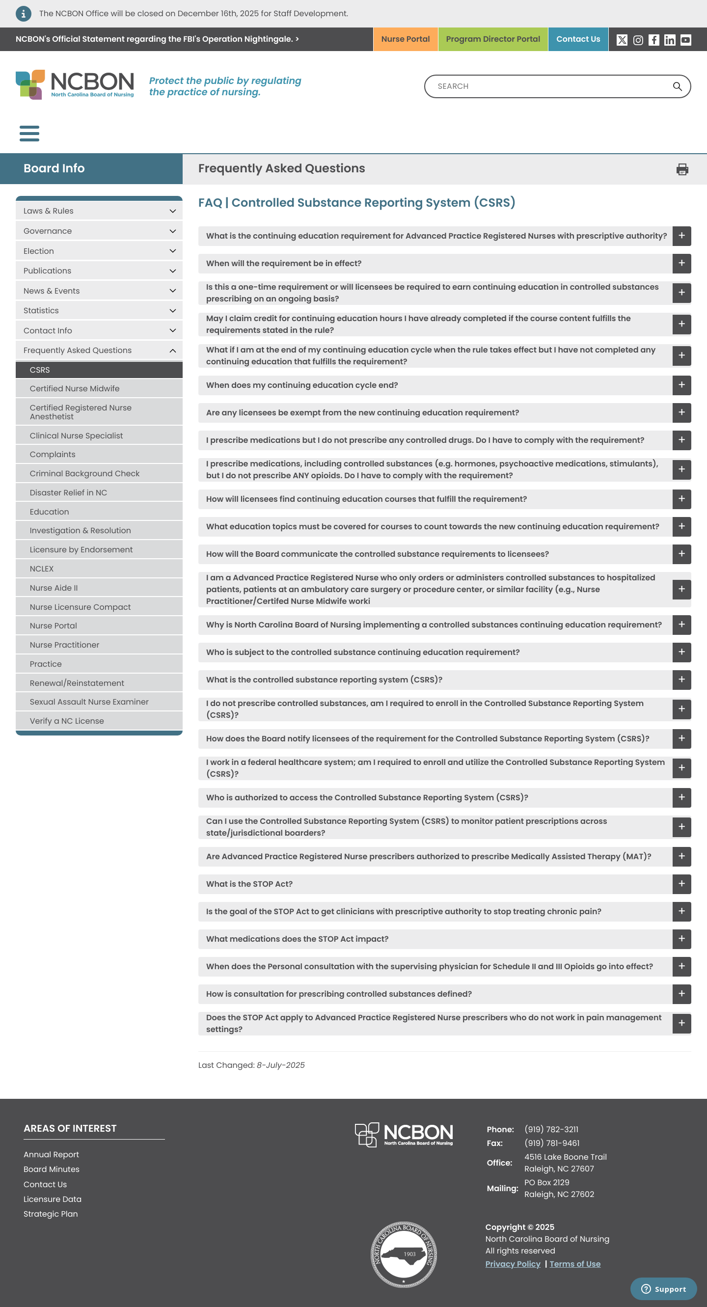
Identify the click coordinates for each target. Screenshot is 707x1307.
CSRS (40, 362)
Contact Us (578, 39)
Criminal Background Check (85, 465)
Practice (46, 656)
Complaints (53, 446)
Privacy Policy (513, 1256)
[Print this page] (682, 161)
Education (49, 504)
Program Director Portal (493, 39)
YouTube (685, 39)
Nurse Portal (405, 39)
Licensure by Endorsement (81, 541)
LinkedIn (669, 39)
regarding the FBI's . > (157, 39)
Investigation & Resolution (80, 522)
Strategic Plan (51, 1206)
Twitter (622, 39)
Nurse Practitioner (65, 637)
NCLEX (42, 561)
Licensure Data (53, 1191)
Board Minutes (52, 1161)
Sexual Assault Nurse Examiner (89, 694)
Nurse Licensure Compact (80, 599)
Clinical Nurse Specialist (76, 428)
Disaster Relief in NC (69, 484)
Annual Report (51, 1146)
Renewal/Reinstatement (77, 675)
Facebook (654, 39)
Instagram (637, 39)
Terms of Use (575, 1256)
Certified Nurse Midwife (75, 380)
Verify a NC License (67, 713)
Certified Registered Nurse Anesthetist (81, 404)
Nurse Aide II (54, 580)
